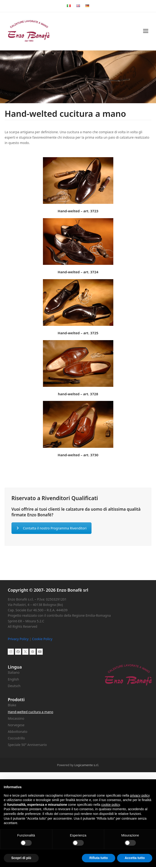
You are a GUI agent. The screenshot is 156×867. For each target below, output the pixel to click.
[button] (145, 31)
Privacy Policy (18, 639)
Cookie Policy (42, 639)
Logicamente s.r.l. (86, 765)
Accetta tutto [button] (135, 858)
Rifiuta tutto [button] (98, 858)
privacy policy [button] (140, 795)
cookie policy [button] (110, 804)
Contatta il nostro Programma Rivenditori (51, 528)
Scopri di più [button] (21, 858)
